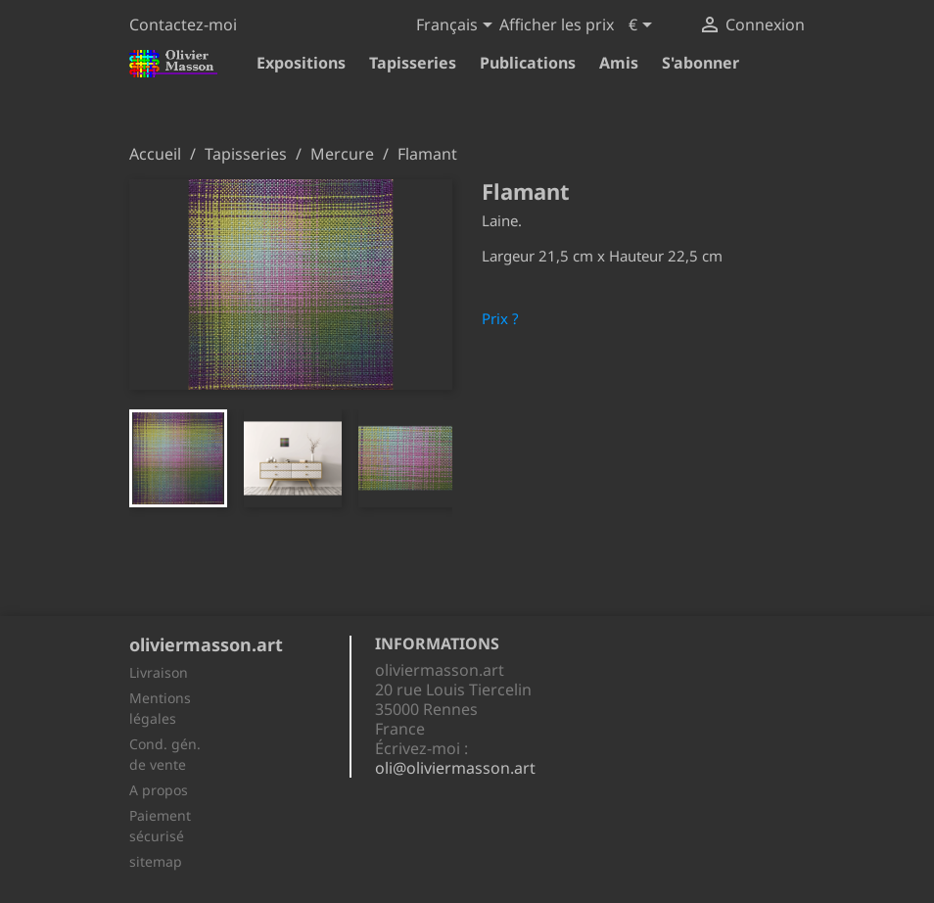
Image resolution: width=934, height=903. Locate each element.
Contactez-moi (183, 24)
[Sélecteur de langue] (457, 26)
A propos (158, 790)
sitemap (155, 861)
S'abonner (700, 62)
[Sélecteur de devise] (644, 26)
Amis (618, 62)
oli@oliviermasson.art (455, 768)
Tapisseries (412, 62)
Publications (528, 62)
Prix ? (500, 318)
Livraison (158, 672)
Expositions (301, 62)
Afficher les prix (556, 24)
